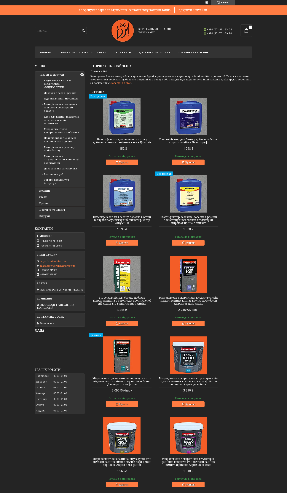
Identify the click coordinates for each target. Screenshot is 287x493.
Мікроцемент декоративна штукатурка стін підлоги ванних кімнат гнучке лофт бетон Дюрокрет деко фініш (116, 308)
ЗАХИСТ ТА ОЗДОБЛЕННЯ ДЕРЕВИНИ (168, 470)
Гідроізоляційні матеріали (61, 98)
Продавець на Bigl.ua (143, 486)
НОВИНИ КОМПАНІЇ (213, 457)
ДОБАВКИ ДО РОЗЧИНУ (49, 452)
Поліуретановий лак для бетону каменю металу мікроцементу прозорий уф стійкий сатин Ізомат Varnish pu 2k (226, 392)
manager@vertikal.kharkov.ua (57, 265)
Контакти (123, 52)
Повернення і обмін (193, 52)
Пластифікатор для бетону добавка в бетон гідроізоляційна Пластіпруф (171, 142)
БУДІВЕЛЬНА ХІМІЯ (157, 465)
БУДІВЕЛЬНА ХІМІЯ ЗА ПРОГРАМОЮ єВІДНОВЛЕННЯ (58, 84)
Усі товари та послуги (235, 427)
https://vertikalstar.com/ (53, 261)
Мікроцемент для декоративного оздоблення (61, 130)
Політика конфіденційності (186, 489)
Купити (118, 165)
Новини (44, 190)
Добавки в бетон (120, 83)
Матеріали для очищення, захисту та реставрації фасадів (61, 107)
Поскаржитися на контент (150, 489)
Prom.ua (164, 482)
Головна (45, 52)
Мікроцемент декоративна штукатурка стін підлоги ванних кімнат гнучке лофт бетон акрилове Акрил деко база (171, 308)
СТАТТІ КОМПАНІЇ (212, 462)
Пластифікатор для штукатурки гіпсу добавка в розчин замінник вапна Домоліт (116, 142)
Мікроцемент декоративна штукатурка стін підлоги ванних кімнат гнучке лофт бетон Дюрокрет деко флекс (226, 224)
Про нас (102, 52)
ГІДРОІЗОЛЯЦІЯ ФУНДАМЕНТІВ (54, 457)
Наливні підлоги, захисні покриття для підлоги (60, 139)
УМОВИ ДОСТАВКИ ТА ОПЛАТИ (220, 447)
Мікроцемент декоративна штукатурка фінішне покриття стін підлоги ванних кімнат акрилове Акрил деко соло (116, 392)
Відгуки (44, 216)
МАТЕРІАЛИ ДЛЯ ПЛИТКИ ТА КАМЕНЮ (114, 452)
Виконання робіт (55, 174)
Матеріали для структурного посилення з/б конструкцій (61, 159)
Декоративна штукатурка (60, 168)
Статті (43, 197)
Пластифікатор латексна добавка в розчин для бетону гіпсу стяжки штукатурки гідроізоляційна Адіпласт (116, 224)
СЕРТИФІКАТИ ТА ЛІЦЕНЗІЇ (218, 452)
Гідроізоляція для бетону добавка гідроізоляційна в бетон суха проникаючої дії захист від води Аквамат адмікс (171, 224)
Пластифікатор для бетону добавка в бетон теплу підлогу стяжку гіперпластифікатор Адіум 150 (226, 142)
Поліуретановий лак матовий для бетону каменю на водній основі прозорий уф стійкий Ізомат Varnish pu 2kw (171, 392)
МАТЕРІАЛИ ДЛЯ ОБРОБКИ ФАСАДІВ (113, 447)
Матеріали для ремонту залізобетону (59, 148)
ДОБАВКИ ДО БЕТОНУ (48, 447)
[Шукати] (83, 31)
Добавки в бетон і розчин (60, 93)
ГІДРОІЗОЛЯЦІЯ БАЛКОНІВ (51, 462)
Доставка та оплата (154, 52)
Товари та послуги (74, 52)
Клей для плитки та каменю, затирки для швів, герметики (62, 120)
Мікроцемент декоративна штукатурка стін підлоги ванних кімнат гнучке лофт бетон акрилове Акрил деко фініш (226, 308)
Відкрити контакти (192, 10)
